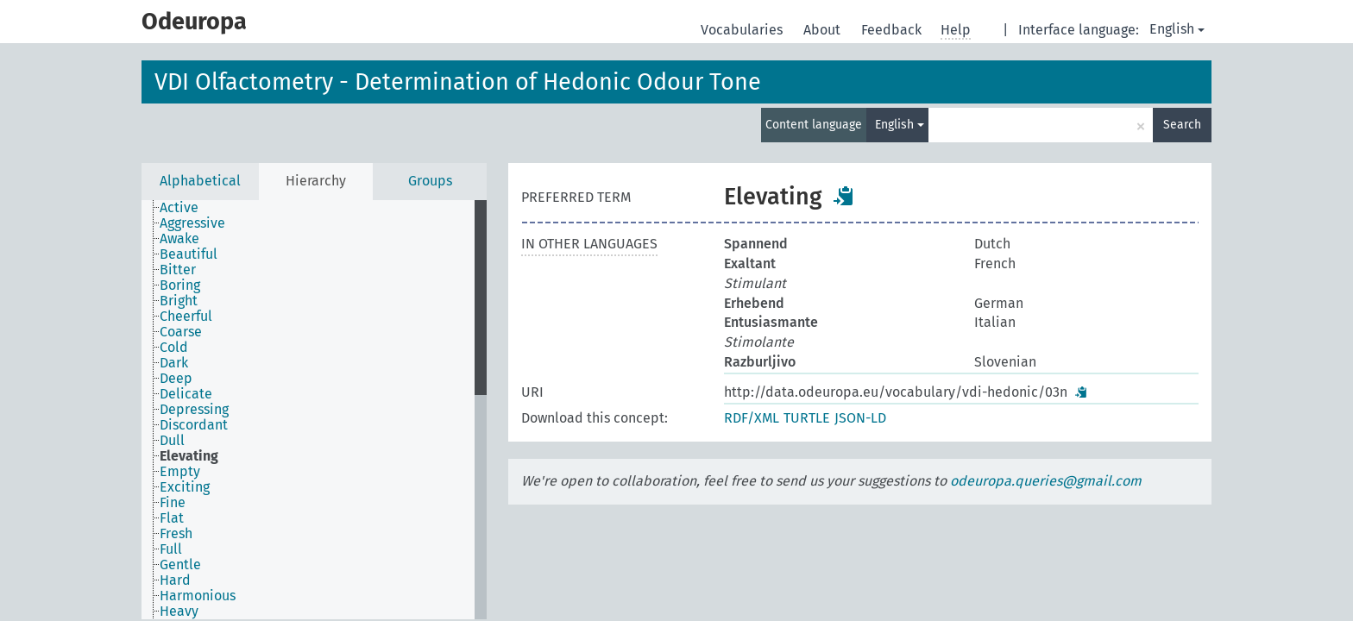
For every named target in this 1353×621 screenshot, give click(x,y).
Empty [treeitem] (180, 472)
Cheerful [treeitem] (186, 316)
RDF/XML (751, 418)
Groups (430, 180)
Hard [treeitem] (175, 580)
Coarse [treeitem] (181, 332)
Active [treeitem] (179, 208)
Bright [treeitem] (179, 301)
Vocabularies (743, 30)
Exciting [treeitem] (185, 487)
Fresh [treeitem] (176, 534)
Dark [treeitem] (174, 363)
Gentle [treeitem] (180, 565)
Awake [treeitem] (179, 239)
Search (1182, 124)
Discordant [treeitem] (194, 425)
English (1177, 29)
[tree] (314, 409)
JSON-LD (860, 418)
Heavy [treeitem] (179, 611)
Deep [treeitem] (176, 378)
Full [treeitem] (171, 549)
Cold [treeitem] (174, 347)
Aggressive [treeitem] (192, 223)
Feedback (893, 30)
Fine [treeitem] (173, 503)
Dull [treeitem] (172, 440)
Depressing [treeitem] (194, 409)
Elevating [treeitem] (189, 456)
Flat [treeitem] (172, 518)
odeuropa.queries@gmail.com (1046, 481)
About (823, 30)
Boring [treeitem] (180, 285)
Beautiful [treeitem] (188, 254)
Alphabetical (200, 180)
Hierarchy (316, 180)
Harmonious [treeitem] (198, 596)
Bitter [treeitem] (178, 270)
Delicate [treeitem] (186, 394)
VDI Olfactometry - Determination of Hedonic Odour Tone (457, 82)
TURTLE (806, 418)
